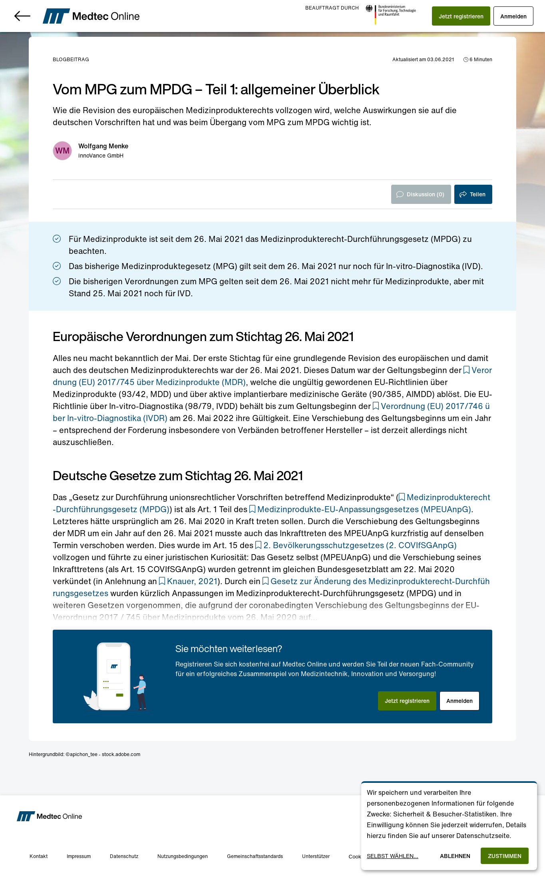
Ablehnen (455, 856)
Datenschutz (124, 856)
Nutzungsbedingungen (182, 856)
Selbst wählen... (392, 856)
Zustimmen (504, 856)
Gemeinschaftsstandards (255, 856)
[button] (460, 16)
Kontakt (39, 856)
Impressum (79, 856)
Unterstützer (316, 856)
